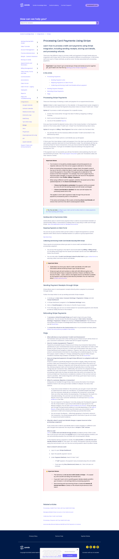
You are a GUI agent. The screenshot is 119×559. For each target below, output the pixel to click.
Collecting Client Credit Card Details (52, 516)
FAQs (48, 94)
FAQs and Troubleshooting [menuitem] (26, 97)
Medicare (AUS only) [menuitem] (28, 112)
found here (55, 324)
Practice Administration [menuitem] (28, 53)
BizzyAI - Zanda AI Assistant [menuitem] (29, 56)
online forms (92, 256)
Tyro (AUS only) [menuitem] (27, 122)
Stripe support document (69, 153)
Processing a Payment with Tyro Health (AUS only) (56, 520)
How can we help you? (33, 19)
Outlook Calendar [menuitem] (28, 108)
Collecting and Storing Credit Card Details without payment (69, 85)
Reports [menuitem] (23, 93)
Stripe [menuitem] (25, 125)
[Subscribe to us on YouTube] (91, 547)
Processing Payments (53, 76)
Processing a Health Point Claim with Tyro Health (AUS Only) (59, 508)
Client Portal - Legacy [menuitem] (27, 86)
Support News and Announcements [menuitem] (26, 146)
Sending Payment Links (58, 80)
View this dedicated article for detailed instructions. (63, 224)
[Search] (97, 22)
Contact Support (66, 5)
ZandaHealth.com (92, 5)
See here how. (47, 237)
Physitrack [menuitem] (26, 132)
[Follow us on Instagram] (94, 547)
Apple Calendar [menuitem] (27, 142)
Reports (63, 121)
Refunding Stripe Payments (55, 91)
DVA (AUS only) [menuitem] (27, 115)
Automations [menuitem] (25, 80)
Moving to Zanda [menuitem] (26, 60)
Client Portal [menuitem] (24, 83)
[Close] (77, 551)
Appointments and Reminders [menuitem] (26, 64)
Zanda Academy (54, 5)
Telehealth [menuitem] (24, 90)
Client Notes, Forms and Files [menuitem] (27, 72)
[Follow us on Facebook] (87, 547)
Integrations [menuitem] (24, 102)
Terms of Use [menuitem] (59, 536)
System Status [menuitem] (85, 536)
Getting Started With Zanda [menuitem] (27, 42)
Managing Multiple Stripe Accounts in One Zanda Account (58, 512)
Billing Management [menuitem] (27, 68)
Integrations (40, 34)
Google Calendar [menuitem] (28, 105)
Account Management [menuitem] (27, 50)
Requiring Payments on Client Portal (62, 82)
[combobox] (58, 22)
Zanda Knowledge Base (40, 5)
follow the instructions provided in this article (61, 329)
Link (48, 432)
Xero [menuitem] (24, 128)
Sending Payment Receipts (55, 88)
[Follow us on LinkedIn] (97, 547)
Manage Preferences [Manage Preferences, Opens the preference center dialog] (70, 553)
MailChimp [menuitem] (26, 118)
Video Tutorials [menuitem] (25, 46)
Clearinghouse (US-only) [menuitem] (30, 135)
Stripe (49, 34)
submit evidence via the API (78, 405)
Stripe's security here (60, 278)
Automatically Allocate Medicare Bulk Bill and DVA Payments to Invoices (62, 524)
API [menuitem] (24, 138)
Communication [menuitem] (25, 76)
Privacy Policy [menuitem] (33, 536)
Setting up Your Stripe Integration (76, 67)
